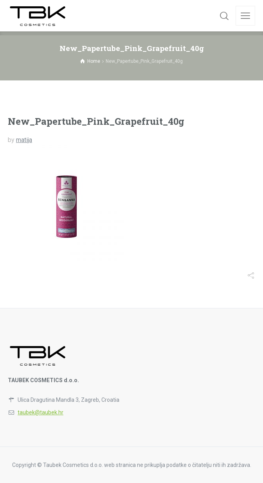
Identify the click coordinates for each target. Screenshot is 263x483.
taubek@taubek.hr (40, 412)
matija (24, 140)
